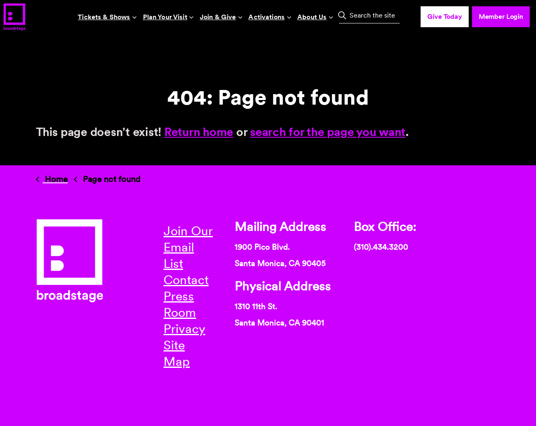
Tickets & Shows (104, 17)
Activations (266, 17)
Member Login (500, 17)
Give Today (444, 17)
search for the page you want (328, 132)
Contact (186, 279)
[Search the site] (369, 15)
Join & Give (218, 17)
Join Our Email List (188, 247)
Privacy (184, 328)
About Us (312, 17)
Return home (198, 132)
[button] (342, 15)
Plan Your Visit (165, 17)
